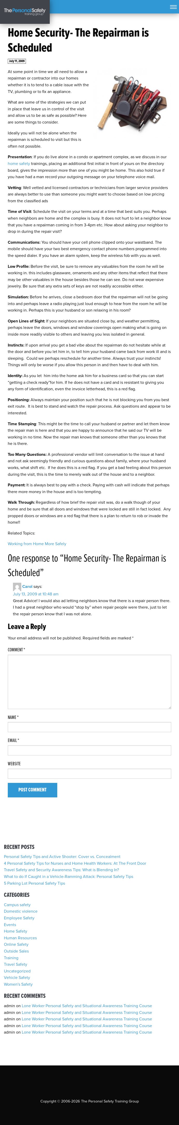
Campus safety (17, 904)
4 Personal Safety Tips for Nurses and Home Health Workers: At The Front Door (75, 863)
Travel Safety (15, 964)
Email (13, 741)
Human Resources (20, 938)
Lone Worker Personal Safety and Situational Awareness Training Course (87, 1005)
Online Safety (16, 944)
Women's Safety (18, 984)
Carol (27, 586)
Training (11, 958)
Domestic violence (21, 911)
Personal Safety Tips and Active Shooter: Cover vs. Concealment (62, 856)
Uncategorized (17, 971)
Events (10, 924)
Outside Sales (16, 951)
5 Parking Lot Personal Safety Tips (34, 883)
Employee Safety (19, 918)
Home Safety (15, 931)
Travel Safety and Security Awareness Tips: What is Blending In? (61, 869)
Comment (16, 650)
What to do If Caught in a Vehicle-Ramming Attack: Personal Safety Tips (68, 876)
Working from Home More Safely (37, 543)
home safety (19, 163)
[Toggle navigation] (173, 6)
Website (14, 764)
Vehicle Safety (17, 977)
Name (13, 718)
